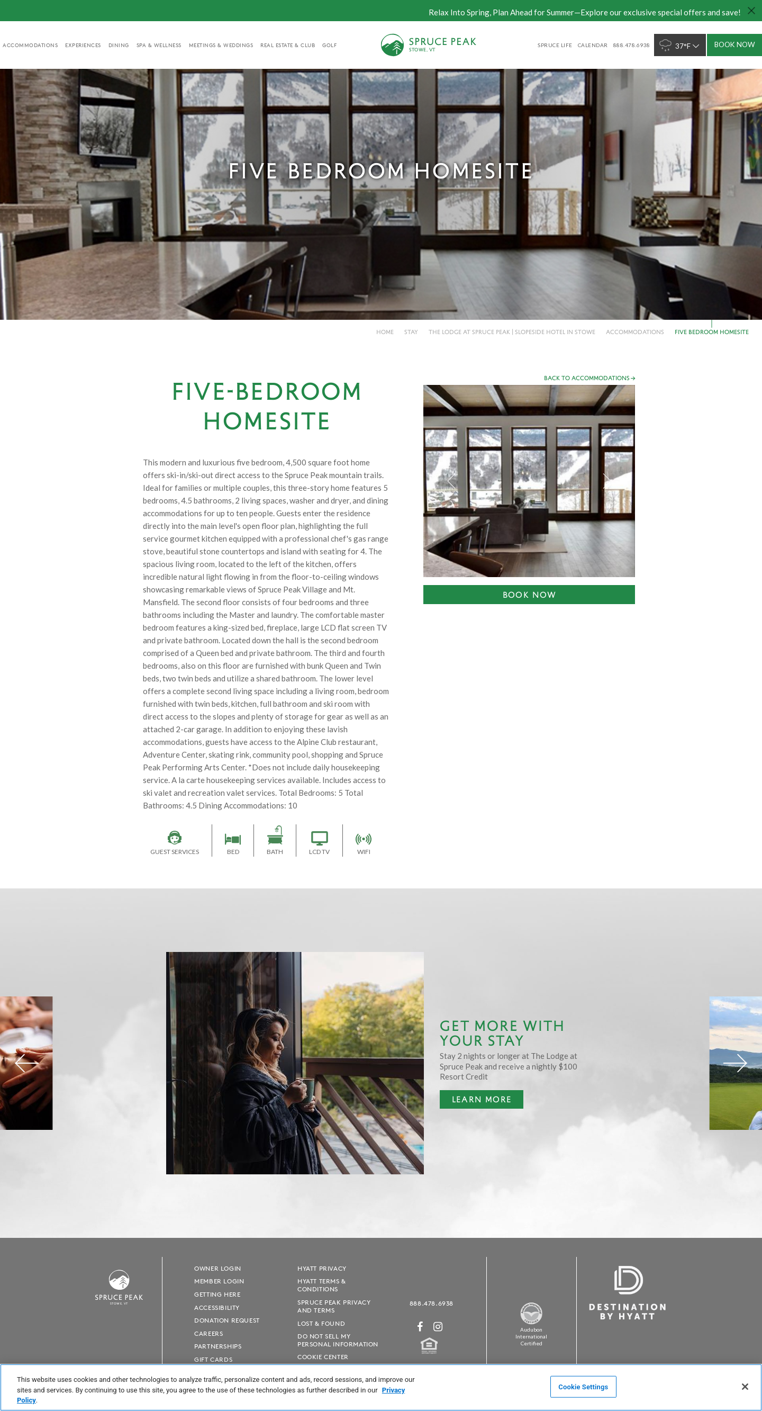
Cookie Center (323, 1357)
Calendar (593, 45)
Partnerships (217, 1346)
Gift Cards (213, 1359)
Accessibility (217, 1307)
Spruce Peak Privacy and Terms (333, 1306)
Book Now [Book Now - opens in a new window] (530, 594)
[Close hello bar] (751, 10)
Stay (411, 331)
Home (385, 331)
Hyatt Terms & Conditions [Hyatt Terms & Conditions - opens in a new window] (321, 1285)
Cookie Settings (583, 1386)
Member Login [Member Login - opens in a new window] (219, 1281)
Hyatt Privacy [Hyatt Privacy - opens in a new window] (322, 1268)
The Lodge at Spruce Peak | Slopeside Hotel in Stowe (512, 331)
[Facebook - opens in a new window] (420, 1326)
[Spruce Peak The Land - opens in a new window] (531, 1323)
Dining (118, 45)
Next (606, 480)
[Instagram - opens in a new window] (438, 1326)
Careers (208, 1333)
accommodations (30, 45)
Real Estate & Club (287, 45)
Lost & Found (321, 1323)
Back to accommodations (587, 378)
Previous (452, 480)
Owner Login (217, 1268)
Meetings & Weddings (221, 45)
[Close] (745, 1386)
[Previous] (27, 1063)
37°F (680, 45)
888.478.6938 (431, 1303)
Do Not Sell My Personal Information (337, 1340)
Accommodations (635, 331)
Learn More (476, 1101)
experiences (83, 45)
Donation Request (227, 1320)
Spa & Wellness (159, 45)
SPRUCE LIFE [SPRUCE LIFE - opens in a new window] (555, 45)
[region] (381, 1387)
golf (329, 45)
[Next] (735, 1063)
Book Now (734, 44)
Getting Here (217, 1294)
